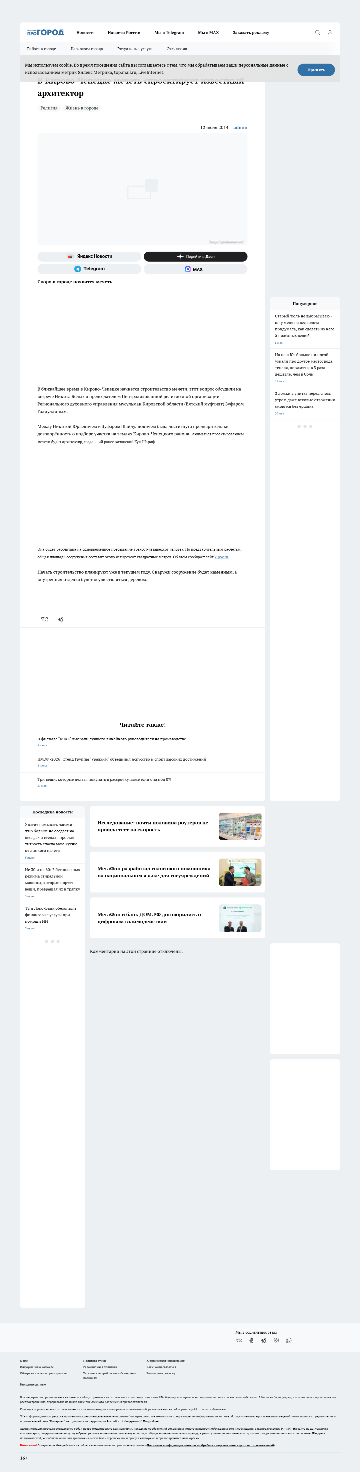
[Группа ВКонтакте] (238, 1340)
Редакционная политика (100, 1367)
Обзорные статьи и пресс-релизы (43, 1373)
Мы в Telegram (169, 32)
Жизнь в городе (82, 108)
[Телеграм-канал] (89, 269)
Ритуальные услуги (135, 48)
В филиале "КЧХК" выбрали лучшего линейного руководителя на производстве (143, 742)
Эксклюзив (177, 48)
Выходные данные (33, 1384)
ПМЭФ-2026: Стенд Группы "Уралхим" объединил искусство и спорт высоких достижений (143, 763)
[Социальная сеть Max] (196, 269)
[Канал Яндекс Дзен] (196, 257)
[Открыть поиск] (317, 32)
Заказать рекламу (251, 32)
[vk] (45, 619)
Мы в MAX (208, 32)
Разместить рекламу (160, 1373)
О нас (24, 1361)
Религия (49, 108)
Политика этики (94, 1361)
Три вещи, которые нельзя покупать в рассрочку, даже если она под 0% (143, 783)
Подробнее (150, 1421)
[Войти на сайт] (330, 32)
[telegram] (62, 619)
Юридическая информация (165, 1361)
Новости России (124, 32)
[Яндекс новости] (89, 257)
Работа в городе (41, 48)
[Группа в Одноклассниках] (251, 1340)
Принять (316, 69)
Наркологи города (87, 48)
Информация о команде (37, 1367)
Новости (85, 32)
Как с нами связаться (161, 1367)
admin (241, 127)
